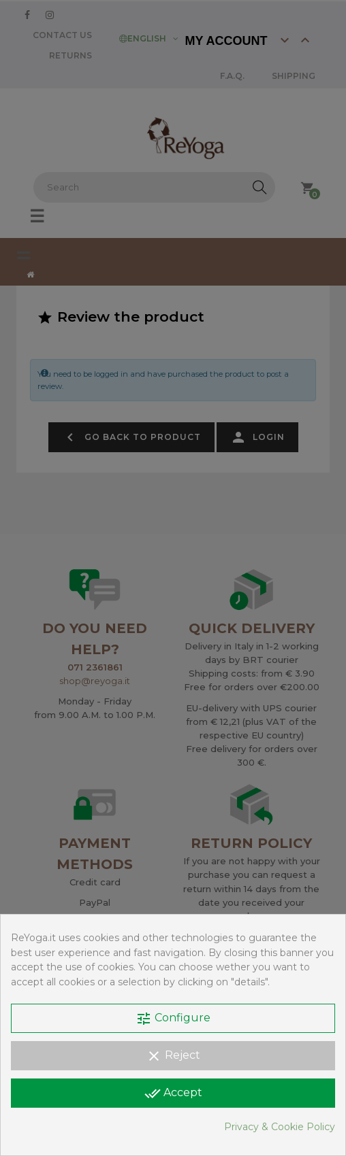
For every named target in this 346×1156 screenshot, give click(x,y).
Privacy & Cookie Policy (279, 1127)
